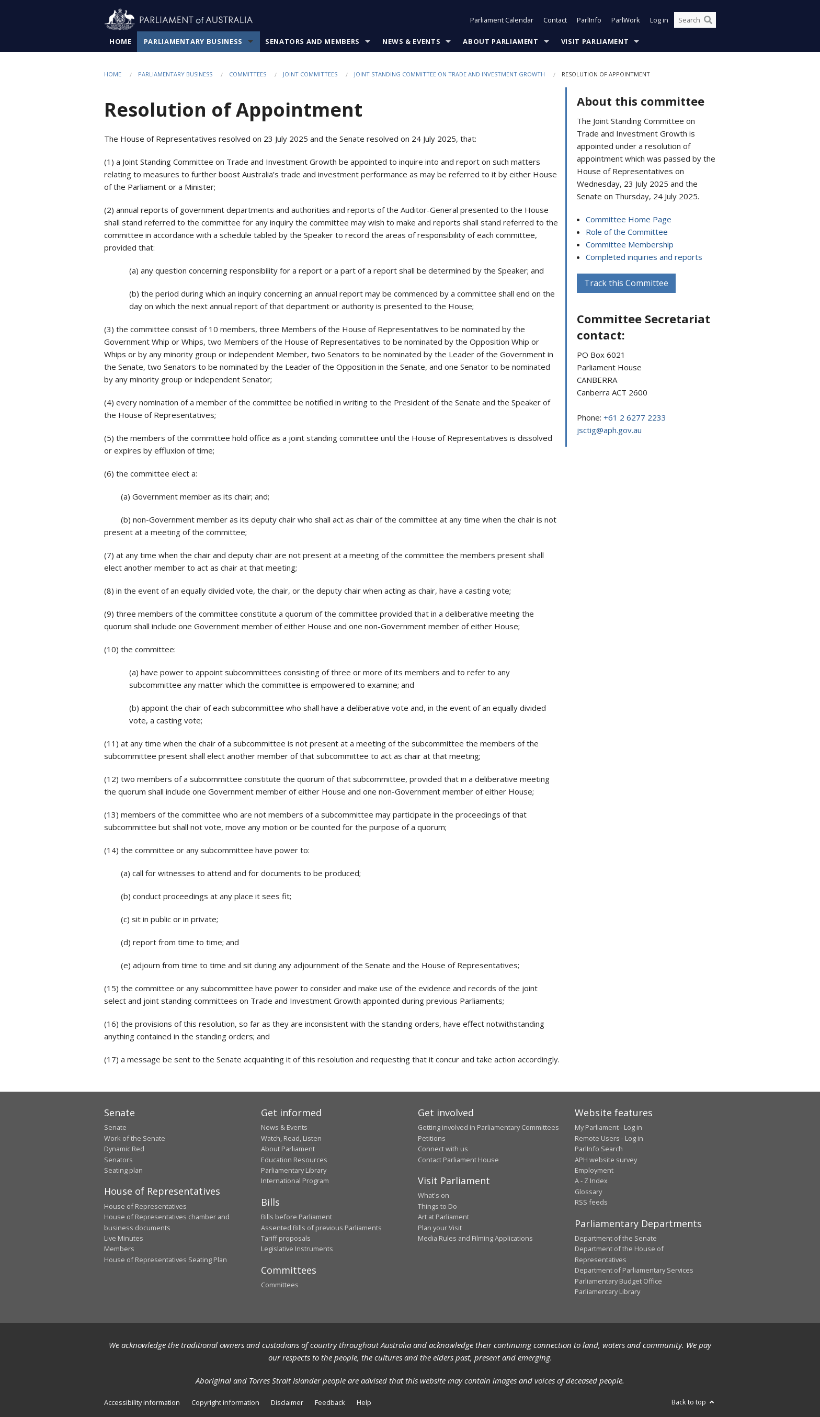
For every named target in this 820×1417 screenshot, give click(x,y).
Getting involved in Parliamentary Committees (488, 1127)
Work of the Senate (134, 1138)
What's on (433, 1195)
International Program (295, 1180)
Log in (659, 20)
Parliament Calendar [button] (501, 20)
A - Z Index (591, 1180)
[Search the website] (695, 20)
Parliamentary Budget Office (618, 1281)
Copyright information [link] (225, 1402)
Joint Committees (310, 74)
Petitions (432, 1138)
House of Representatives (145, 1206)
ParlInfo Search (599, 1148)
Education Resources (294, 1159)
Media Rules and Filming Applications (475, 1238)
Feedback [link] (330, 1402)
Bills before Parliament (296, 1216)
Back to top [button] (693, 1402)
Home (120, 41)
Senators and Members (312, 41)
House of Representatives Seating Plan (165, 1259)
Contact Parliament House (458, 1159)
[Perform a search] (708, 20)
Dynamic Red (124, 1148)
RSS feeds (591, 1202)
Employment (594, 1170)
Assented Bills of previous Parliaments (321, 1227)
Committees (247, 74)
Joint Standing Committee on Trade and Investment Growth (449, 74)
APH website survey (606, 1159)
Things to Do (437, 1206)
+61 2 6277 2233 (634, 417)
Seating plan (123, 1170)
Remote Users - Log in (609, 1138)
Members (119, 1248)
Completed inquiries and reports (644, 257)
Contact (555, 20)
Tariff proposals (286, 1238)
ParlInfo (589, 20)
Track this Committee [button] (626, 283)
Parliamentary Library (293, 1170)
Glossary (588, 1191)
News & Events (411, 41)
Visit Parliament (595, 41)
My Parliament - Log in (608, 1127)
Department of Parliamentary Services (634, 1270)
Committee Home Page (628, 219)
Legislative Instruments (297, 1248)
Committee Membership (630, 244)
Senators (118, 1159)
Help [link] (364, 1402)
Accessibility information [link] (142, 1402)
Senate (115, 1127)
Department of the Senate (616, 1238)
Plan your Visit (440, 1227)
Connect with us (443, 1148)
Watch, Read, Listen (291, 1138)
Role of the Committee (627, 231)
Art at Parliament (443, 1216)
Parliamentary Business (193, 41)
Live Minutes (123, 1238)
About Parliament (500, 41)
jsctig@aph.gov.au (609, 430)
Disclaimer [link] (287, 1402)
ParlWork (625, 20)
